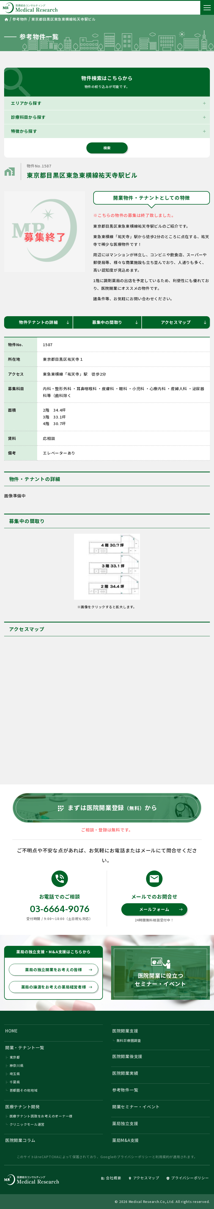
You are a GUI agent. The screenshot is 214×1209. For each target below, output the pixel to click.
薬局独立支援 (125, 1123)
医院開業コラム (20, 1140)
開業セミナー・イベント (136, 1106)
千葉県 (15, 1081)
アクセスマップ (184, 322)
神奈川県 (17, 1065)
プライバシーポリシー (134, 1156)
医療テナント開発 (22, 1106)
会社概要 (111, 1177)
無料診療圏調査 (129, 1040)
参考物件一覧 (125, 1090)
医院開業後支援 (127, 1056)
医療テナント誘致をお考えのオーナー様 (41, 1116)
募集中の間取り (115, 322)
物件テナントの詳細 (44, 322)
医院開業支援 (125, 1031)
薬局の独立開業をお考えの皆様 (58, 969)
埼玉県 (15, 1073)
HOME (11, 1031)
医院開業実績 (125, 1073)
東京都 (15, 1057)
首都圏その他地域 (24, 1090)
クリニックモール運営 (27, 1124)
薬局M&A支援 (125, 1140)
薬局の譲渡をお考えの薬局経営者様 (57, 987)
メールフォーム (161, 909)
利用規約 (162, 1156)
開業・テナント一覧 (24, 1047)
